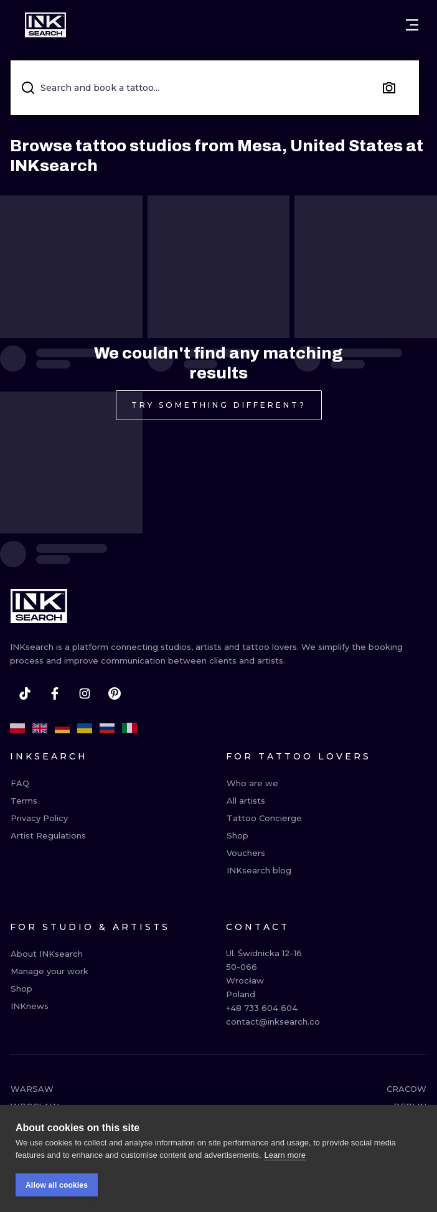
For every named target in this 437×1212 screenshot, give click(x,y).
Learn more (285, 1155)
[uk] (84, 728)
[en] (39, 728)
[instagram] (85, 693)
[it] (129, 728)
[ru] (107, 728)
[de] (62, 728)
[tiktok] (25, 693)
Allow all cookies (57, 1185)
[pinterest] (114, 693)
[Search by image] (389, 88)
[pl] (17, 728)
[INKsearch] (45, 25)
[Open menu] (412, 25)
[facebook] (55, 693)
